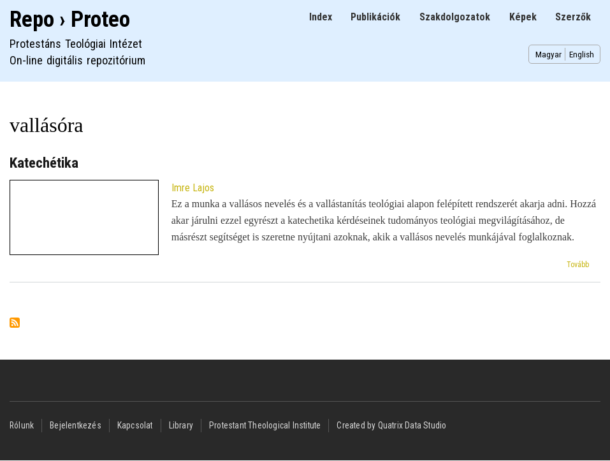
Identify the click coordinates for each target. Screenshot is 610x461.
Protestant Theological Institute (265, 425)
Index (320, 17)
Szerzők (573, 17)
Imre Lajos (192, 188)
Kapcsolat (135, 425)
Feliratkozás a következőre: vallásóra (15, 324)
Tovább (578, 264)
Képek (523, 17)
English (581, 54)
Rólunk (22, 425)
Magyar (548, 54)
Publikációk (375, 17)
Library (181, 425)
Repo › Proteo (70, 19)
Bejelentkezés (75, 425)
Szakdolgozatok (454, 17)
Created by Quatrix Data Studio (391, 425)
